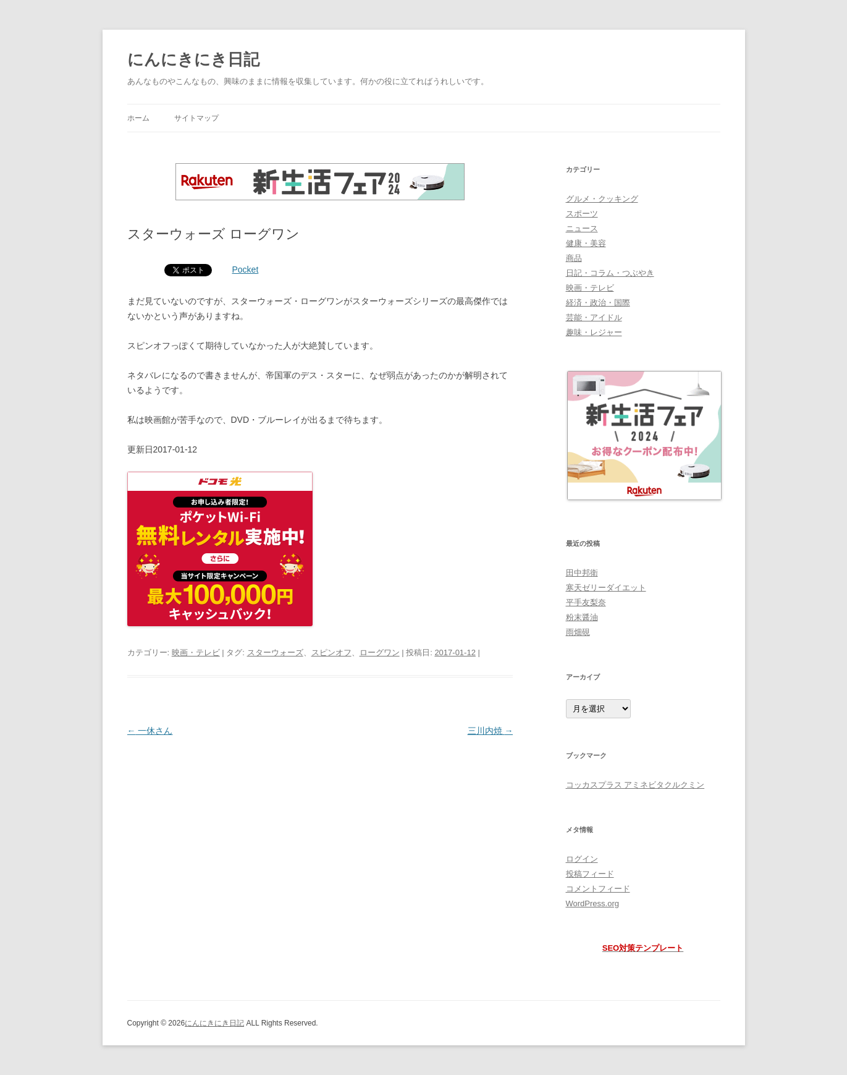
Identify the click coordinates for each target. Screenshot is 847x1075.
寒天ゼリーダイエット (606, 587)
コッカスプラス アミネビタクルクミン (635, 784)
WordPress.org (592, 903)
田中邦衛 (582, 572)
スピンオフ (331, 652)
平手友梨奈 (586, 602)
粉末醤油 (582, 617)
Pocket (245, 269)
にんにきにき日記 (193, 59)
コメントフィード (598, 888)
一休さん (150, 731)
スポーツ (582, 213)
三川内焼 (490, 731)
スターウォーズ (275, 652)
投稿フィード (590, 873)
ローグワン (380, 652)
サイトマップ (196, 118)
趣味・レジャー (594, 332)
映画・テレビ (196, 652)
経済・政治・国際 (598, 302)
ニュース (582, 228)
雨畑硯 (578, 632)
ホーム (138, 118)
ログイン (582, 859)
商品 (574, 258)
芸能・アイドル (594, 317)
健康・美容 (586, 243)
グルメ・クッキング (602, 198)
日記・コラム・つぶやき (610, 273)
